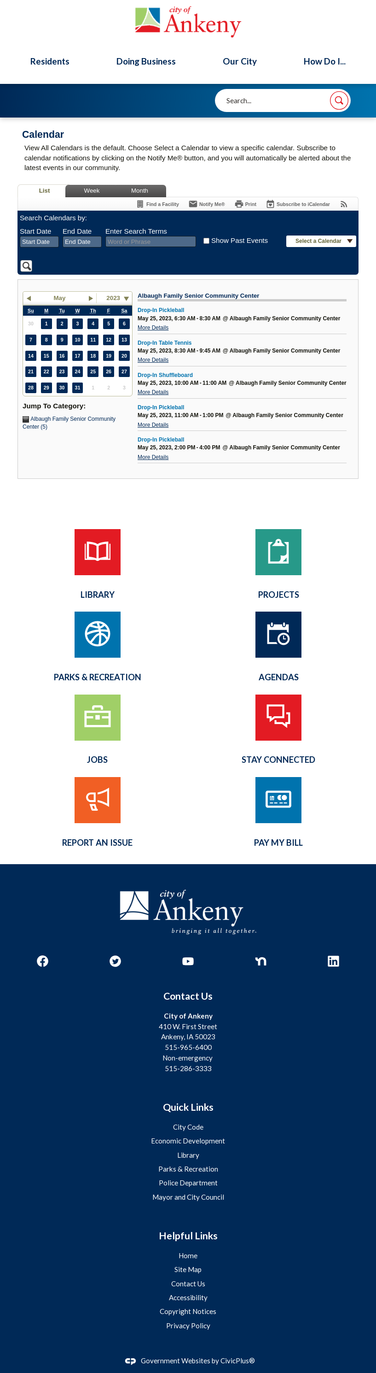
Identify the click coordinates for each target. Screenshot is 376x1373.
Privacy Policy (188, 1325)
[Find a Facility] (157, 204)
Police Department (188, 1183)
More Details (153, 327)
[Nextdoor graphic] (260, 961)
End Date (77, 231)
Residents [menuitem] (49, 61)
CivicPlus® (237, 1360)
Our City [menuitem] (240, 61)
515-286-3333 (188, 1068)
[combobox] (39, 242)
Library (188, 1155)
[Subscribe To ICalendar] (298, 204)
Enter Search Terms (136, 231)
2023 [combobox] (113, 298)
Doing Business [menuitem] (146, 61)
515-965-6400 (188, 1047)
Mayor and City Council (188, 1197)
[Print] (245, 204)
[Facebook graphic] (42, 961)
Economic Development (188, 1141)
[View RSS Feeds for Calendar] (344, 204)
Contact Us (188, 1283)
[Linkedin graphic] (333, 961)
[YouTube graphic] (188, 961)
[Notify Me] (206, 204)
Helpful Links (188, 1236)
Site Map (188, 1269)
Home (188, 1255)
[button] (339, 100)
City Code (188, 1127)
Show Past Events (239, 240)
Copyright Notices (188, 1311)
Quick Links (188, 1107)
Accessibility (188, 1297)
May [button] (60, 298)
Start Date (35, 231)
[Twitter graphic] (115, 961)
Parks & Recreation (188, 1169)
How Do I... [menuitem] (325, 61)
